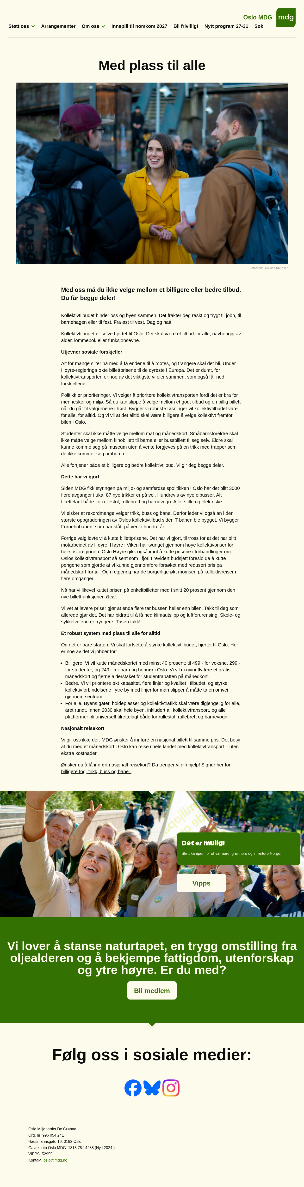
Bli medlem (152, 990)
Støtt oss (18, 26)
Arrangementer (58, 26)
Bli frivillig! (186, 26)
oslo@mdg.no (55, 1160)
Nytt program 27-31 (226, 26)
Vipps (201, 883)
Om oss (90, 26)
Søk (258, 26)
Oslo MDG (257, 16)
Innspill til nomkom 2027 (139, 26)
